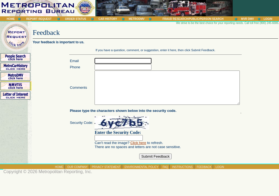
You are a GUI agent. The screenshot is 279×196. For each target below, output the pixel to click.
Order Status (75, 18)
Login (267, 18)
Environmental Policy (141, 173)
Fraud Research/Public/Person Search (193, 18)
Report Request (38, 18)
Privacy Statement (106, 173)
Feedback (204, 173)
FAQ (165, 173)
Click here (130, 149)
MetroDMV (136, 18)
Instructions (182, 173)
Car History (107, 18)
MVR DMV (247, 18)
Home (11, 18)
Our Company (77, 173)
